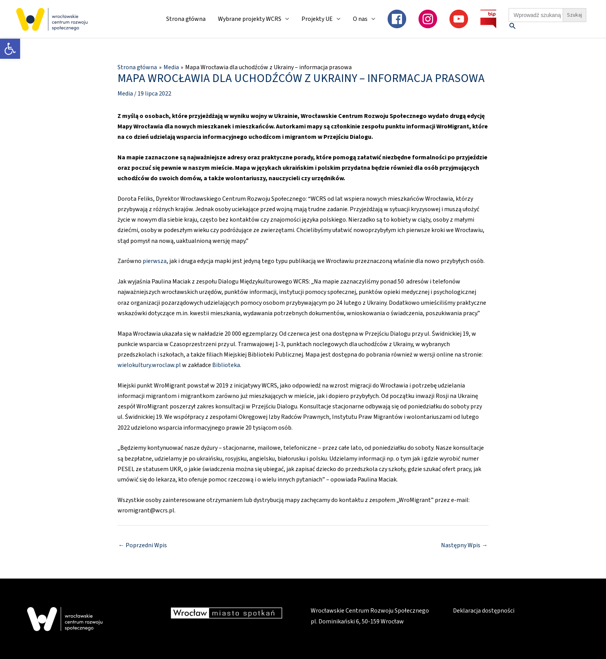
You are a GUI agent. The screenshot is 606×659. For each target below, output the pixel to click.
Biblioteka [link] (226, 365)
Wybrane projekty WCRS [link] (249, 19)
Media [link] (125, 93)
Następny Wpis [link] (464, 545)
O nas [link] (360, 19)
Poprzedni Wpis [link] (142, 545)
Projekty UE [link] (317, 19)
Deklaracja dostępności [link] (483, 610)
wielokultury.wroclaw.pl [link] (149, 365)
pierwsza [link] (155, 261)
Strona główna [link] (186, 19)
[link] (10, 49)
